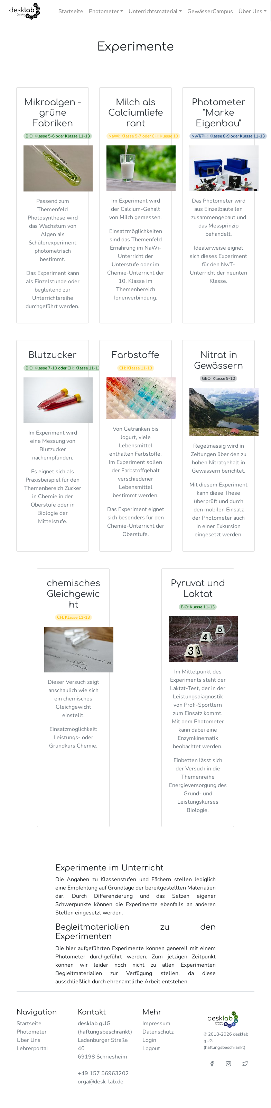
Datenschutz (158, 1032)
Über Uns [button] (250, 11)
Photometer (32, 1032)
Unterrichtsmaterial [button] (153, 11)
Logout (151, 1048)
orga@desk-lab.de (100, 1081)
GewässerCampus (210, 11)
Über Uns (28, 1040)
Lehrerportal (32, 1048)
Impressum (156, 1023)
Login (149, 1040)
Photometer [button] (104, 11)
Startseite (70, 11)
